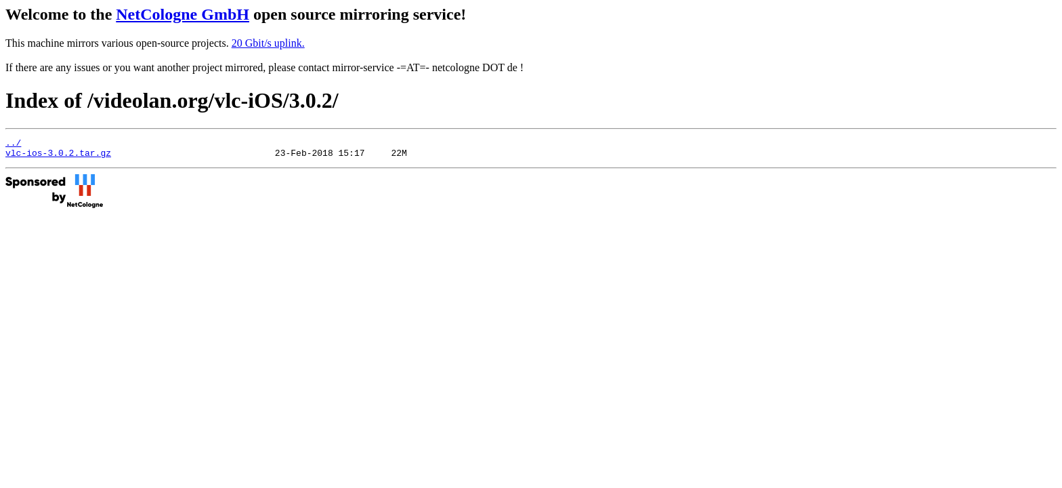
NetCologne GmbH (182, 14)
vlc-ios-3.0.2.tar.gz (58, 156)
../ (13, 144)
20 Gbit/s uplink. (268, 43)
